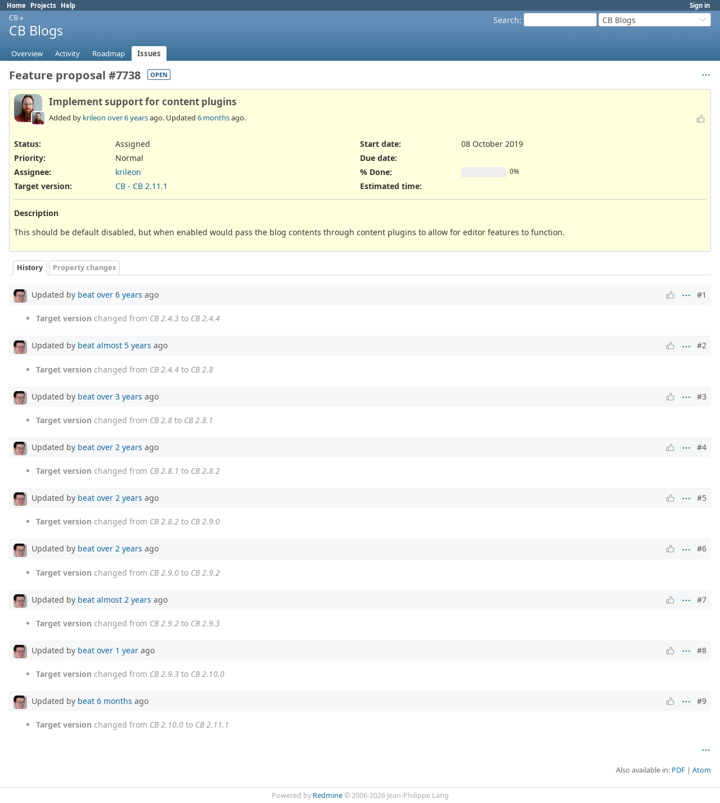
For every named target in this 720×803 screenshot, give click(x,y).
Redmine (328, 795)
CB (13, 17)
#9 (701, 701)
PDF (678, 770)
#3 (701, 396)
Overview (27, 53)
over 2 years (119, 447)
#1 (701, 294)
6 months (213, 118)
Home (16, 5)
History (30, 267)
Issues (149, 53)
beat (86, 294)
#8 (701, 650)
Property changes (84, 267)
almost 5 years (124, 345)
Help (68, 5)
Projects (43, 5)
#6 (701, 548)
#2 (701, 345)
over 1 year (117, 650)
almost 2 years (124, 599)
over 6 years (127, 118)
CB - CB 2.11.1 (141, 186)
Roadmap (108, 53)
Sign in (700, 5)
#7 (701, 599)
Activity (67, 53)
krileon (94, 118)
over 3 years (119, 396)
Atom (701, 770)
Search (506, 20)
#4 (701, 447)
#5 (701, 497)
